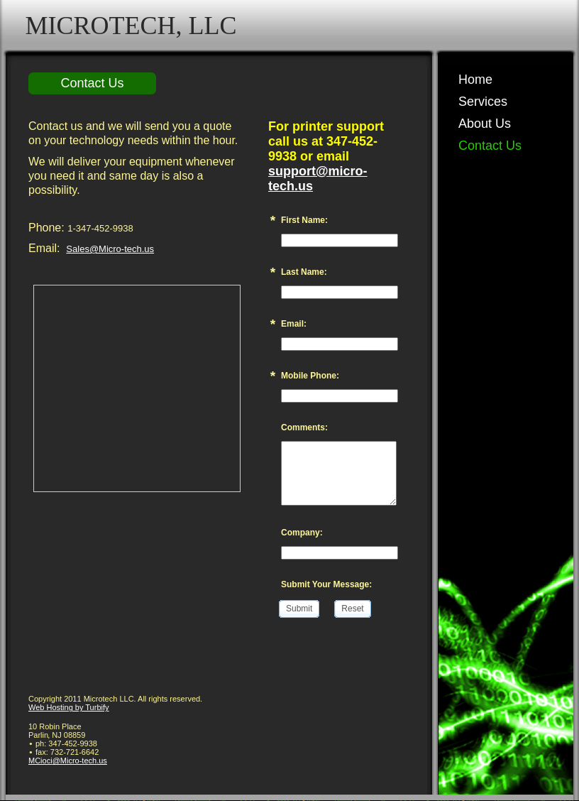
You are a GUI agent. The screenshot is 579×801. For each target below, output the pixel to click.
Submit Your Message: (326, 584)
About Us (484, 123)
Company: (302, 533)
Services (482, 101)
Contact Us (490, 145)
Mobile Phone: (310, 376)
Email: (294, 324)
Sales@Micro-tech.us (110, 249)
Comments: (304, 427)
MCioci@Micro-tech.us (67, 760)
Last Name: (304, 272)
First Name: (304, 220)
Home (475, 79)
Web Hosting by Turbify (68, 707)
